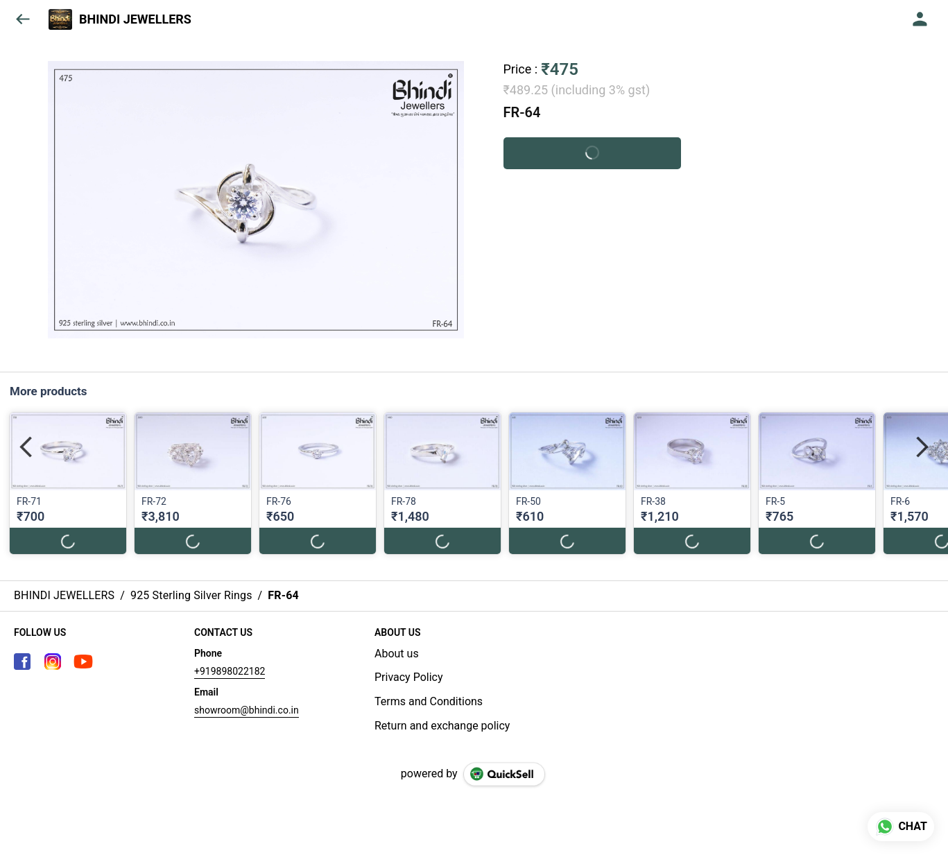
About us (396, 653)
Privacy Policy (408, 677)
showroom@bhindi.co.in (246, 710)
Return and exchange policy (442, 725)
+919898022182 (229, 671)
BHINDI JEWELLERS (135, 19)
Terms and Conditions (428, 701)
